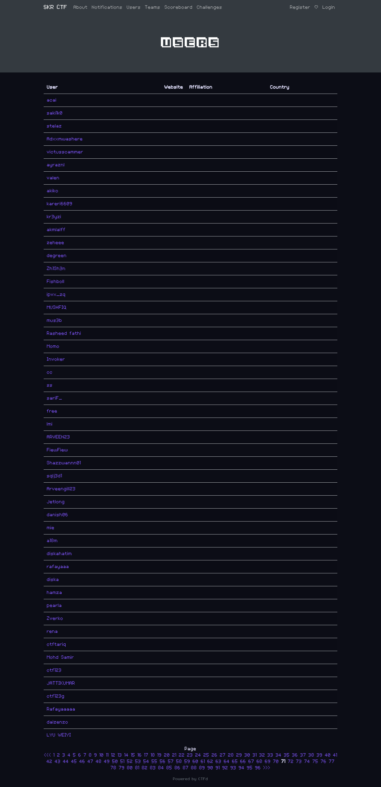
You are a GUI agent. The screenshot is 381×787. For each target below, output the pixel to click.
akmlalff (56, 229)
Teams (152, 7)
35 (287, 755)
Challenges (209, 7)
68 (259, 761)
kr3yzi (54, 216)
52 (130, 761)
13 (120, 755)
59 (187, 761)
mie (51, 527)
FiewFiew (57, 449)
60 (195, 761)
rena (52, 631)
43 (58, 761)
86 (177, 767)
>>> (266, 767)
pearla (54, 605)
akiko (52, 190)
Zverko (55, 618)
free (52, 411)
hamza (54, 592)
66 (243, 761)
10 (101, 755)
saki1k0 (55, 113)
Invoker (56, 359)
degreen (57, 255)
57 (171, 761)
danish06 (57, 514)
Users (134, 7)
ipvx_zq (56, 294)
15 (133, 755)
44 (66, 761)
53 (138, 761)
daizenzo (57, 722)
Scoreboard (179, 7)
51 (122, 761)
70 (276, 761)
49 (107, 761)
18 (153, 755)
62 (210, 761)
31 (255, 755)
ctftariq (56, 644)
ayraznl (56, 164)
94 (241, 767)
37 (303, 755)
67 (251, 761)
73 (299, 761)
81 (137, 767)
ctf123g (56, 696)
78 (113, 767)
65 (235, 761)
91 (218, 767)
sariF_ (54, 398)
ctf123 (54, 670)
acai (52, 100)
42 (49, 761)
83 (153, 767)
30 (247, 755)
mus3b (54, 320)
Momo (53, 346)
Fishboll (56, 281)
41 (335, 755)
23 (190, 755)
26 (214, 755)
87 (186, 767)
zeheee (55, 242)
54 (146, 761)
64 (227, 761)
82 (145, 767)
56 (163, 761)
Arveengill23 (61, 488)
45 (74, 761)
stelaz (54, 126)
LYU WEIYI (59, 735)
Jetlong (56, 501)
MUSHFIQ (57, 307)
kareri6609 (59, 203)
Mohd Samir (60, 657)
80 (130, 767)
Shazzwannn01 (64, 462)
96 (258, 767)
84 (161, 767)
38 (311, 755)
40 (328, 755)
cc (50, 372)
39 (320, 755)
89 (202, 767)
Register (300, 7)
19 (159, 755)
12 (113, 755)
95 (250, 767)
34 (279, 755)
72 (291, 761)
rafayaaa (58, 566)
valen (53, 177)
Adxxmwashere (65, 138)
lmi (50, 424)
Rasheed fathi (64, 333)
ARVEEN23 (58, 437)
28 (231, 755)
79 (122, 767)
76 (323, 761)
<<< (48, 755)
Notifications (107, 7)
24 (198, 755)
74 (307, 761)
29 (239, 755)
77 (332, 761)
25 (206, 755)
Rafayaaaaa (61, 709)
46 (82, 761)
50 (115, 761)
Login (329, 7)
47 (90, 761)
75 (315, 761)
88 (194, 767)
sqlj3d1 (54, 475)
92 (225, 767)
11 (107, 755)
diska (53, 579)
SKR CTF (55, 7)
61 (203, 761)
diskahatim (59, 553)
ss (50, 385)
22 (182, 755)
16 (140, 755)
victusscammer (65, 151)
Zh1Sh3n (56, 268)
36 (295, 755)
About (81, 7)
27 (223, 755)
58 (179, 761)
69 (268, 761)
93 (233, 767)
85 (169, 767)
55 (154, 761)
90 (210, 767)
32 (262, 755)
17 (146, 755)
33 (270, 755)
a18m (52, 540)
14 (126, 755)
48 (99, 761)
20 (167, 755)
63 (218, 761)
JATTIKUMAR (61, 683)
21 (174, 755)
